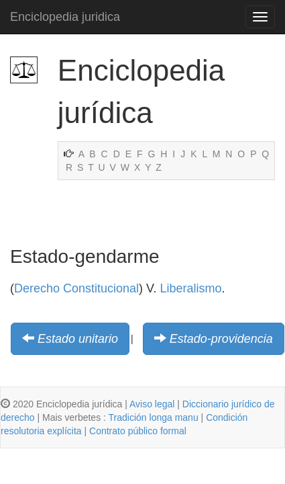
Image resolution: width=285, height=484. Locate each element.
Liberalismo (190, 288)
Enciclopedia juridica (65, 17)
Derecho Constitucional (76, 288)
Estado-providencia (221, 339)
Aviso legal (151, 404)
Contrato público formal (137, 431)
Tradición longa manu (153, 417)
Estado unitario (78, 339)
